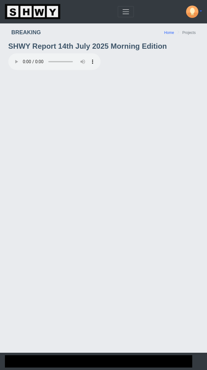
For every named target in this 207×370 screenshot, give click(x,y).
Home (169, 33)
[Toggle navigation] (126, 11)
